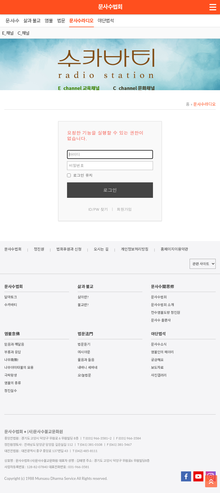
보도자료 (157, 367)
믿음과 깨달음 (14, 344)
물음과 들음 (86, 360)
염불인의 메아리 (162, 352)
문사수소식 (159, 344)
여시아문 (84, 352)
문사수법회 (110, 6)
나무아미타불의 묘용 (19, 367)
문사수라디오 (203, 104)
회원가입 (124, 209)
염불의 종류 (12, 383)
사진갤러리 (159, 375)
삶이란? (83, 297)
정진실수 (10, 391)
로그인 (110, 190)
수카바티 (10, 305)
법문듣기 (84, 344)
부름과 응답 (12, 352)
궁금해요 (157, 360)
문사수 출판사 (161, 320)
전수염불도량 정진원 (165, 312)
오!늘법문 (84, 375)
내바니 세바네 (87, 367)
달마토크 (10, 297)
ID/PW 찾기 (98, 209)
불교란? (83, 305)
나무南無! (11, 360)
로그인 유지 (80, 175)
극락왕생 (10, 375)
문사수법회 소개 (162, 305)
